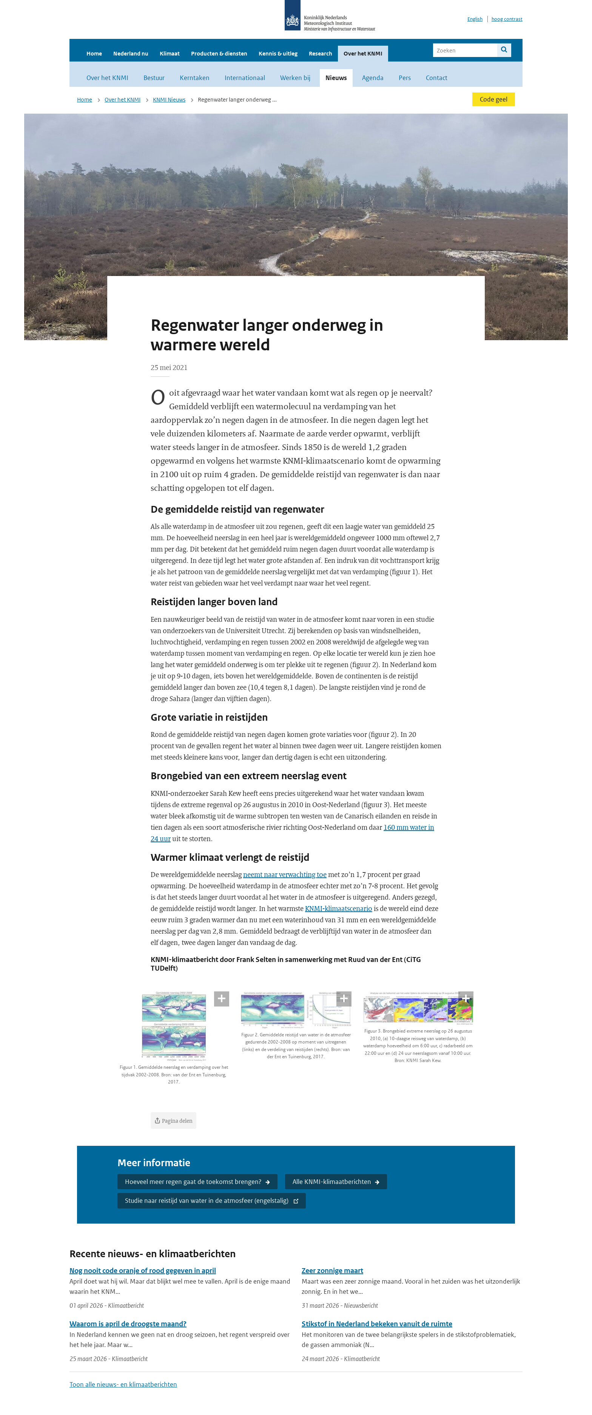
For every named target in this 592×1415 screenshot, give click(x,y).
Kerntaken (195, 78)
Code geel (493, 99)
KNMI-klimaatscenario (338, 908)
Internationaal (245, 78)
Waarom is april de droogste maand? (128, 1323)
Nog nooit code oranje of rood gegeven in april (142, 1270)
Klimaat (170, 53)
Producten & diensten (219, 53)
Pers (405, 78)
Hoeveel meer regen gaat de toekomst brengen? (193, 1182)
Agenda (373, 78)
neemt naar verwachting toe (285, 874)
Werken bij (295, 78)
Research (320, 53)
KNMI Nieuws (169, 99)
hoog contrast (507, 19)
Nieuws (336, 78)
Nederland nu (130, 53)
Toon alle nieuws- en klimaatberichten (123, 1384)
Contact (436, 78)
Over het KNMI (363, 53)
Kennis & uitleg (278, 53)
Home (94, 53)
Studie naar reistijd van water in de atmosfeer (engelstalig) (207, 1200)
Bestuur (154, 78)
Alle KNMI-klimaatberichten (332, 1182)
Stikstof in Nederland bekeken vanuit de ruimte (377, 1323)
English (475, 19)
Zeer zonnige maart (332, 1270)
